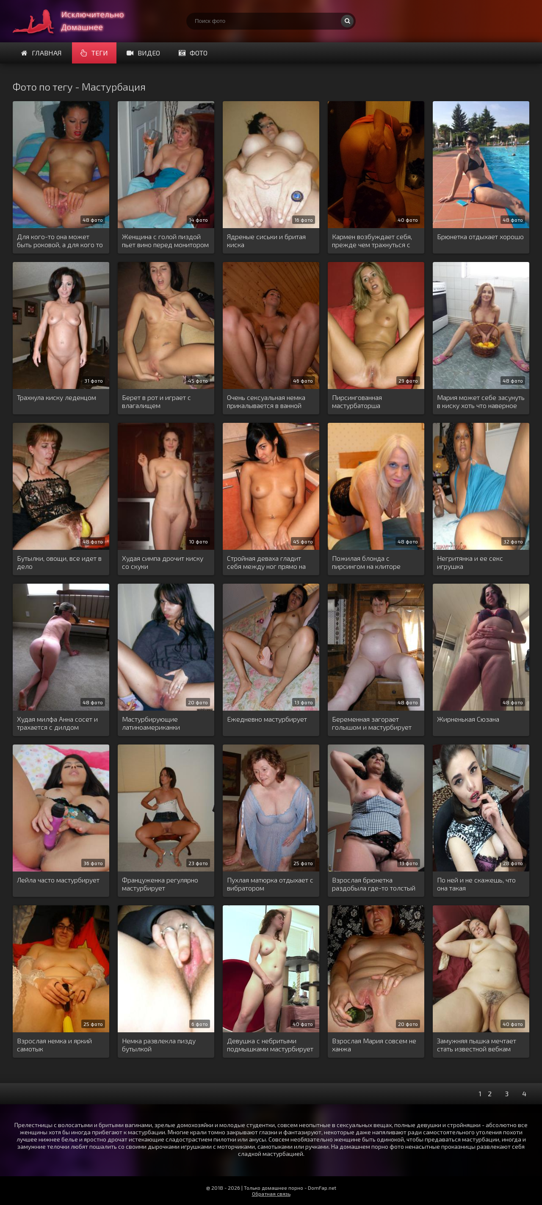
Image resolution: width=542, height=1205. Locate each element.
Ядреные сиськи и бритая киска (266, 240)
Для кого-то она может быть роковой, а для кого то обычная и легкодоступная (60, 240)
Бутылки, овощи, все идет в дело (59, 562)
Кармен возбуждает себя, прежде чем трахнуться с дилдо (372, 240)
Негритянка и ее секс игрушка (470, 562)
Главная (41, 53)
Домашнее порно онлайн (76, 21)
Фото (193, 53)
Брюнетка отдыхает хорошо (480, 236)
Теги (94, 53)
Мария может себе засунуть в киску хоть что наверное (481, 401)
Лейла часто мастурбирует (58, 880)
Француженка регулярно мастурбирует (160, 884)
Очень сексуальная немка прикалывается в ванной (266, 401)
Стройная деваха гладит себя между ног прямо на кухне (266, 562)
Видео (143, 53)
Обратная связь (271, 1194)
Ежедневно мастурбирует (267, 719)
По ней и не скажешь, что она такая (476, 884)
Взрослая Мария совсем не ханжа (374, 1045)
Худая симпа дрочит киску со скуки (162, 562)
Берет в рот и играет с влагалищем (156, 401)
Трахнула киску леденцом (56, 397)
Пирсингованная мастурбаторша (357, 401)
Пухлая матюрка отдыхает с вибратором (270, 884)
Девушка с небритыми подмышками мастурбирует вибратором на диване (270, 1045)
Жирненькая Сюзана (468, 719)
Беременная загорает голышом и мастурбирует (372, 723)
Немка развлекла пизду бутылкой (159, 1045)
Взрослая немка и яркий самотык (54, 1045)
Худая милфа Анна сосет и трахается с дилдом (57, 723)
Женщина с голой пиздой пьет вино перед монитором (165, 240)
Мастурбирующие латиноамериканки (151, 723)
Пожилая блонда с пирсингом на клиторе (366, 562)
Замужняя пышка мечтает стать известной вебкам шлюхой (476, 1045)
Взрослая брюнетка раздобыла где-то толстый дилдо (373, 884)
